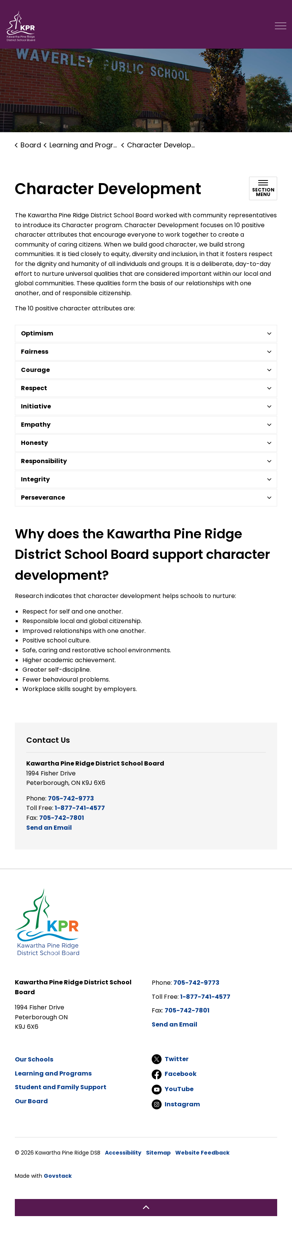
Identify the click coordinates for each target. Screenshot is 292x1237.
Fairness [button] (34, 351)
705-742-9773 (71, 798)
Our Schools (34, 1059)
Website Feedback (202, 1152)
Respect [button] (34, 388)
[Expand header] (280, 26)
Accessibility (123, 1152)
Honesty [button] (34, 442)
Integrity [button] (35, 479)
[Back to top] (146, 1207)
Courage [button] (35, 369)
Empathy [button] (36, 424)
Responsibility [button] (44, 461)
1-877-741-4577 (80, 808)
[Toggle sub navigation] (263, 188)
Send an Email (49, 827)
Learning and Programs (53, 1073)
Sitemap (158, 1152)
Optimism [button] (37, 333)
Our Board (31, 1101)
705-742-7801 (61, 817)
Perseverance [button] (43, 497)
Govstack (58, 1176)
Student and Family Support (60, 1087)
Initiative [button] (36, 406)
